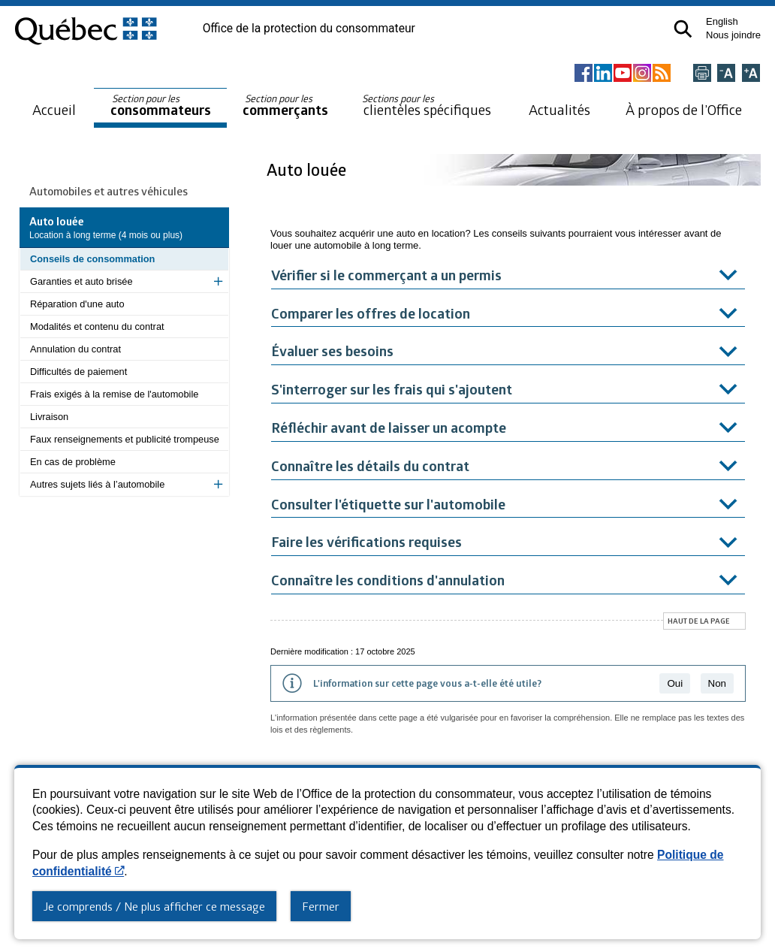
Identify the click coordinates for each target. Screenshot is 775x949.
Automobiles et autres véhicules (108, 190)
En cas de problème (73, 461)
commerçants (285, 105)
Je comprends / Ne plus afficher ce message (154, 906)
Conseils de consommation (92, 258)
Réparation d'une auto (77, 304)
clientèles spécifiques (426, 105)
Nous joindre (733, 35)
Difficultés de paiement (78, 371)
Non (717, 683)
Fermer (320, 906)
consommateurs (160, 105)
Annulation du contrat (75, 349)
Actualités (559, 109)
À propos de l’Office (684, 109)
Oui (675, 683)
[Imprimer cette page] (702, 74)
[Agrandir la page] (751, 74)
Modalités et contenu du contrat (97, 326)
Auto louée (308, 169)
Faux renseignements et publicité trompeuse (124, 439)
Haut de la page (699, 620)
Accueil (54, 109)
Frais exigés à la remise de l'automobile (114, 394)
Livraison (49, 416)
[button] (683, 29)
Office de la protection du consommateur (309, 28)
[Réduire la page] (726, 74)
